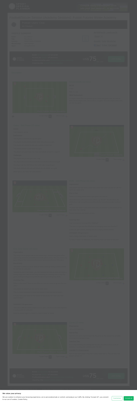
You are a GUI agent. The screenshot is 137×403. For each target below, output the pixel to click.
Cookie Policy (22, 399)
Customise (117, 398)
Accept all (128, 398)
